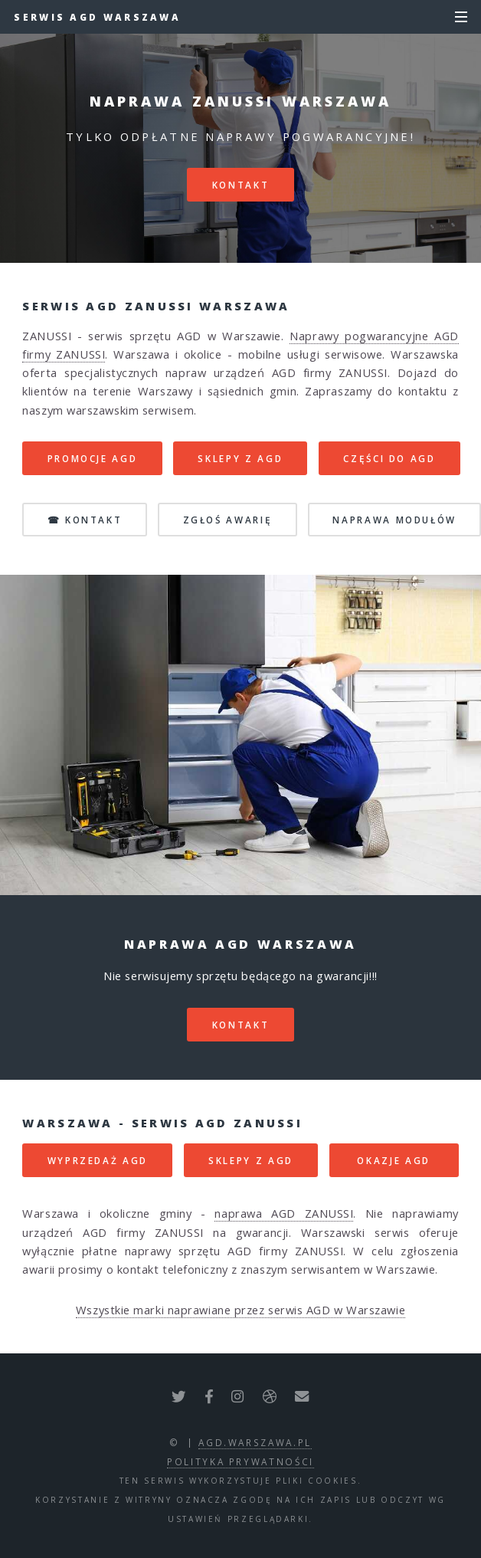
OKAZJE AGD (393, 1160)
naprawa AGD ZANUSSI (283, 1213)
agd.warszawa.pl (255, 1442)
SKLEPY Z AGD (240, 458)
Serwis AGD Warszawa (97, 17)
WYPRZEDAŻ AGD (97, 1160)
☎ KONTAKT (85, 519)
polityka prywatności (240, 1461)
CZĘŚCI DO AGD (389, 458)
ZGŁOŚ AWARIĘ (228, 519)
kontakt (240, 185)
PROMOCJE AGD (92, 458)
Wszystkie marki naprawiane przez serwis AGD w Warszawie (240, 1309)
